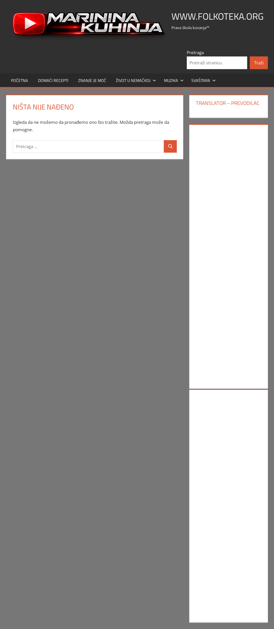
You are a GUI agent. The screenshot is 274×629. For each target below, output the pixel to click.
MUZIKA (174, 80)
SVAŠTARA (203, 80)
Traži (259, 63)
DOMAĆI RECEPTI (53, 80)
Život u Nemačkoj (136, 80)
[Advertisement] (228, 205)
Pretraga (195, 52)
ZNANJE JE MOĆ (92, 80)
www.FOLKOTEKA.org (217, 16)
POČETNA (19, 80)
